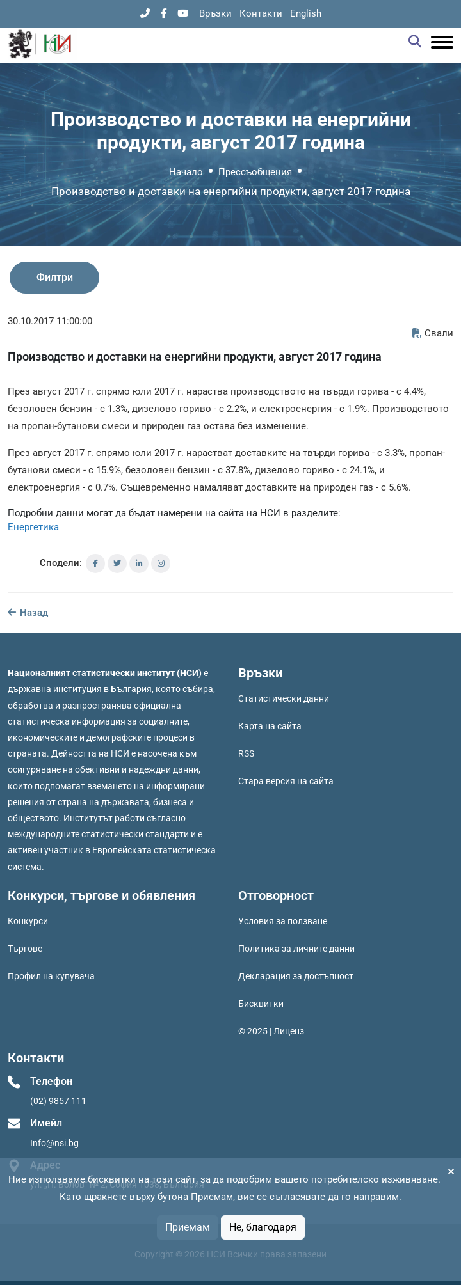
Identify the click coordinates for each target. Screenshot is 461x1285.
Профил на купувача (51, 976)
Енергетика (33, 527)
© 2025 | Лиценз (271, 1031)
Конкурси (28, 921)
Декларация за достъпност (295, 976)
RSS (246, 753)
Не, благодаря (262, 1227)
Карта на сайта (270, 726)
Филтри (54, 277)
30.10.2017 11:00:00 (50, 321)
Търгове (25, 948)
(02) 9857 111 (58, 1101)
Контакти (260, 13)
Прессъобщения (255, 172)
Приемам (187, 1227)
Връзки (215, 13)
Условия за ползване (282, 921)
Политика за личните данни (296, 948)
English (305, 13)
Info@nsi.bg (54, 1143)
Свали (432, 333)
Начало (186, 172)
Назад (28, 613)
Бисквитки (261, 1003)
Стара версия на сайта (286, 781)
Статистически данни (283, 698)
